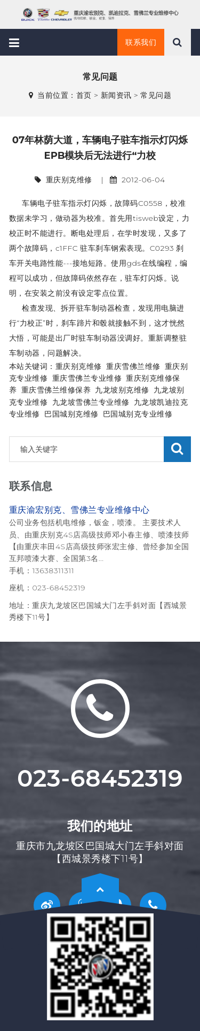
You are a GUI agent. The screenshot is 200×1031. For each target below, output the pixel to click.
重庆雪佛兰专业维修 (87, 378)
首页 (84, 95)
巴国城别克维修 (71, 414)
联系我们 (140, 42)
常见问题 (155, 95)
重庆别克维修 (78, 366)
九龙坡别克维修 (122, 390)
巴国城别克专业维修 (138, 414)
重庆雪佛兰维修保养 (56, 390)
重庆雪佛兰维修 (133, 366)
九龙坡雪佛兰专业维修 (91, 402)
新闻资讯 (116, 95)
